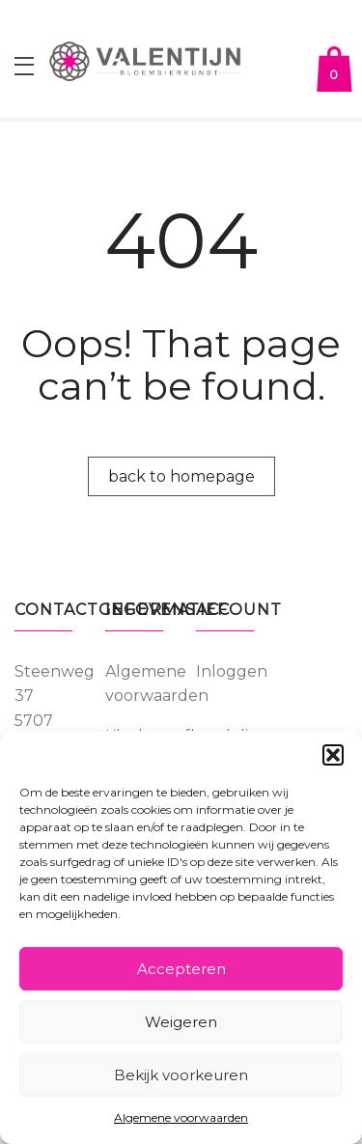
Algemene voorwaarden (181, 1117)
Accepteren (181, 969)
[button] (333, 755)
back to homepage (181, 476)
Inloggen (231, 671)
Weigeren (181, 1022)
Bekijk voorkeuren (181, 1075)
